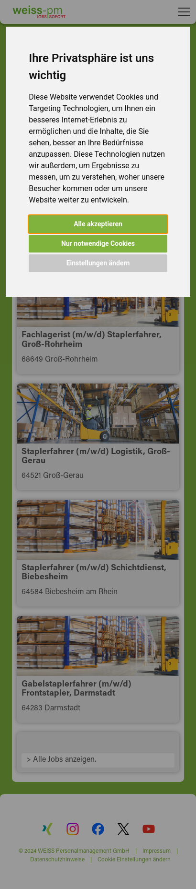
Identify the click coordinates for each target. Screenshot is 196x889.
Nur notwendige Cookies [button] (98, 243)
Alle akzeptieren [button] (98, 224)
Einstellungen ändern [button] (98, 263)
